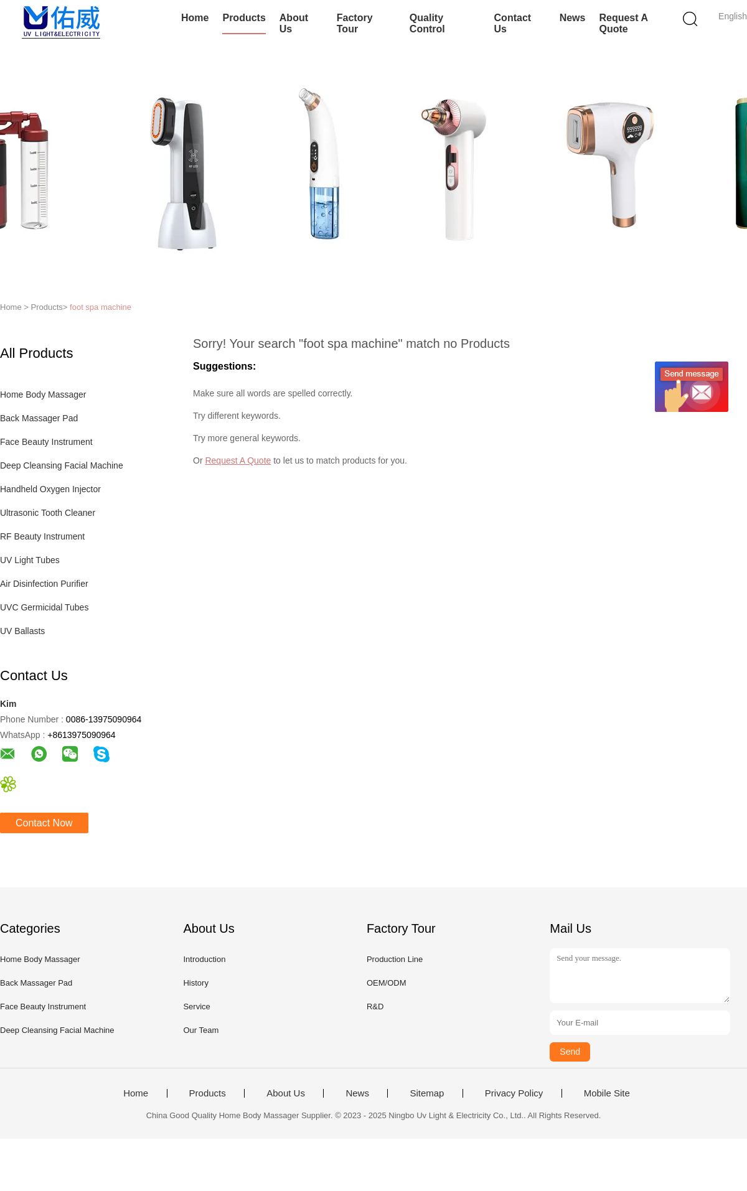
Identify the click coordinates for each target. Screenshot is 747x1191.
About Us (294, 23)
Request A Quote (623, 23)
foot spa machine (100, 307)
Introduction (204, 959)
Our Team (200, 1030)
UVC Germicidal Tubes (44, 607)
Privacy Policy (514, 1093)
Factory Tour (355, 23)
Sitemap (427, 1093)
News (573, 17)
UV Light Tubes (30, 560)
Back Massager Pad (39, 418)
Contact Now (44, 823)
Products (243, 17)
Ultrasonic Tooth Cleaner (47, 513)
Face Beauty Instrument (46, 442)
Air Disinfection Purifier (44, 584)
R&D (375, 1006)
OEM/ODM (386, 983)
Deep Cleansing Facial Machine (61, 465)
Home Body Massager (43, 394)
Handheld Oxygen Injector (50, 489)
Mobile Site (607, 1093)
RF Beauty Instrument (42, 536)
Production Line (395, 959)
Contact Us (513, 23)
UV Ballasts (22, 631)
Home (195, 17)
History (195, 983)
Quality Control (427, 23)
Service (196, 1006)
